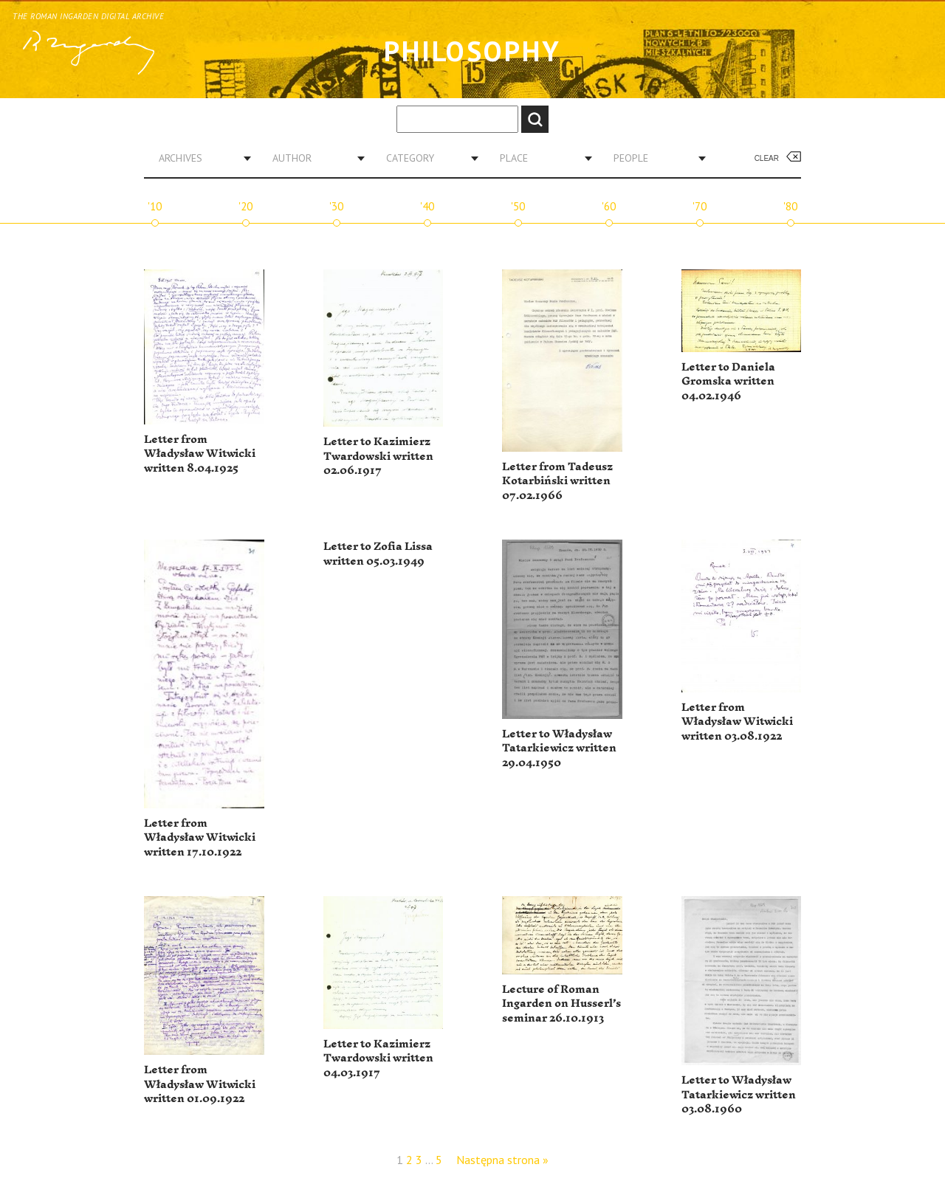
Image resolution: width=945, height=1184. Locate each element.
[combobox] (199, 158)
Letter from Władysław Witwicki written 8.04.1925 (199, 454)
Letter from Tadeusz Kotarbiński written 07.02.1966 (557, 481)
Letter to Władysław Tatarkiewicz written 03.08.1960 (738, 1094)
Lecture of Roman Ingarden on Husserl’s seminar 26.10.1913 (561, 1004)
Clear (767, 158)
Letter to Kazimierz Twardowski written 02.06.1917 (378, 456)
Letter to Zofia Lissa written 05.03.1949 (378, 554)
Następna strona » (502, 1159)
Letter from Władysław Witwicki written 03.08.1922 (737, 722)
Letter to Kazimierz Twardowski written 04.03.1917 (378, 1058)
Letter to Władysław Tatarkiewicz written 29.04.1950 (559, 748)
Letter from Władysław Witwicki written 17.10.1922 (199, 837)
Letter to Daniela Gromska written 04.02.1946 (728, 381)
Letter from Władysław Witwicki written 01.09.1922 (199, 1084)
